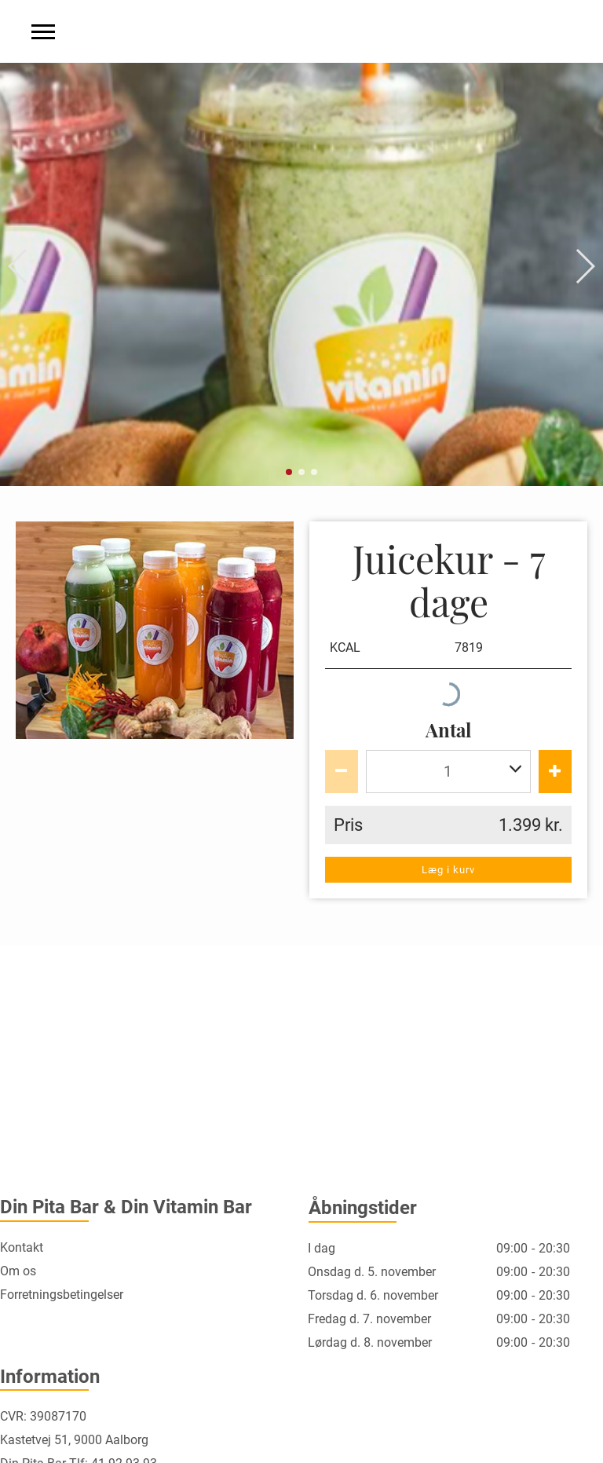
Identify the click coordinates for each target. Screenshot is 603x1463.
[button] (18, 266)
